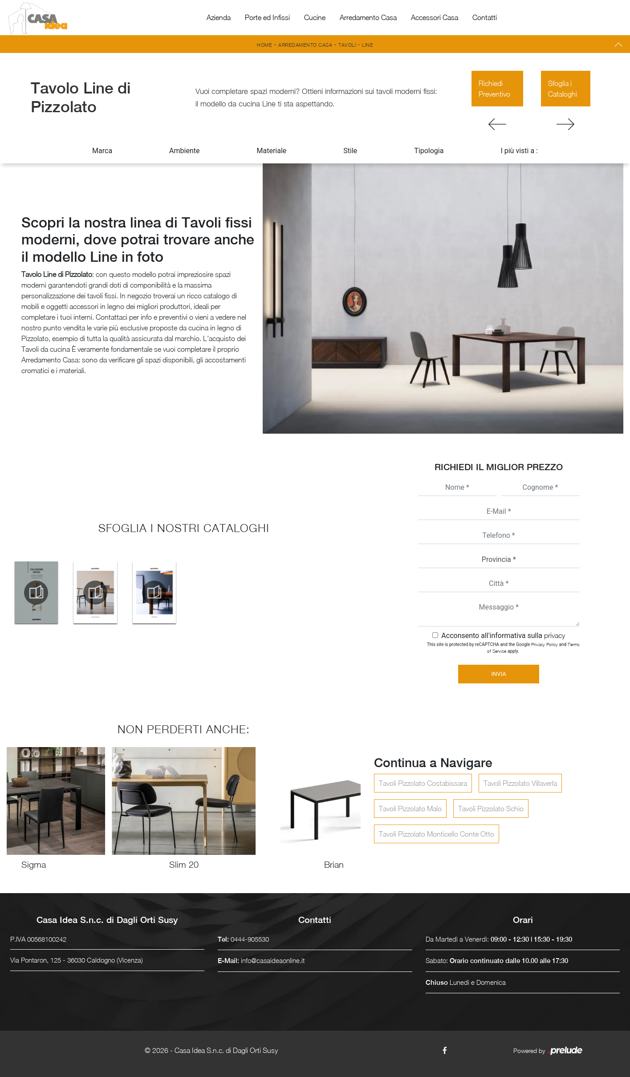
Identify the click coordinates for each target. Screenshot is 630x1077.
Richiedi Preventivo (494, 88)
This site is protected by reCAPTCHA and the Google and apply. (503, 648)
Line (367, 45)
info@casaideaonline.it (273, 960)
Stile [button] (350, 150)
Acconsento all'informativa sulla (503, 635)
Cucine (314, 17)
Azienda (219, 17)
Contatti (484, 17)
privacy (554, 635)
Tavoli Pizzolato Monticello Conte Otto (436, 834)
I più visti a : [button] (519, 150)
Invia (499, 674)
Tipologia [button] (428, 150)
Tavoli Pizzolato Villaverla (520, 783)
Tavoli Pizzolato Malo (410, 809)
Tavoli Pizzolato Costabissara (423, 783)
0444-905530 (250, 939)
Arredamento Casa (368, 17)
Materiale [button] (271, 150)
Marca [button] (102, 150)
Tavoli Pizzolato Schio (491, 809)
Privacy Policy (544, 644)
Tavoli (347, 45)
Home (264, 45)
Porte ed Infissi (267, 17)
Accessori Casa (434, 17)
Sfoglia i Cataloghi (562, 88)
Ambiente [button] (184, 150)
